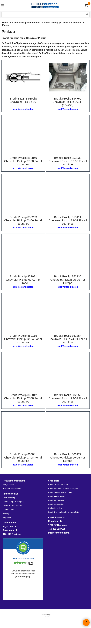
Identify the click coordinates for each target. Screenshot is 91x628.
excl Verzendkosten (23, 109)
